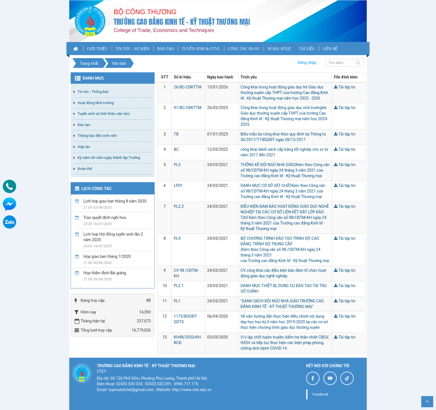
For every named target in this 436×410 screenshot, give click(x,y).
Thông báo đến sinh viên (97, 136)
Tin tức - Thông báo (93, 92)
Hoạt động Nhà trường (95, 103)
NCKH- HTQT (279, 49)
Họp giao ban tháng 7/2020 (107, 256)
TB (176, 134)
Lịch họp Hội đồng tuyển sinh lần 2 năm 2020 (113, 237)
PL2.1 (179, 285)
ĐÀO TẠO (165, 49)
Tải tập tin (345, 87)
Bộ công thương (145, 12)
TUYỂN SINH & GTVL (201, 49)
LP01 (178, 185)
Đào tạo (84, 125)
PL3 (177, 164)
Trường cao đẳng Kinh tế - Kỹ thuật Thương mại (182, 21)
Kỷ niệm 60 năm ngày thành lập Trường (109, 157)
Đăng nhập (307, 62)
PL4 (177, 238)
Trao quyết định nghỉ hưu (104, 217)
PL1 (177, 301)
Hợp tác (84, 147)
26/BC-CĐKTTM (188, 87)
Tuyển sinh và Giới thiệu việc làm (104, 114)
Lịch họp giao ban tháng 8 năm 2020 (114, 201)
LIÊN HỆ (330, 49)
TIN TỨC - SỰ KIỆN (132, 49)
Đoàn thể (85, 169)
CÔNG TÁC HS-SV (244, 49)
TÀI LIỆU (307, 49)
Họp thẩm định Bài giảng (104, 273)
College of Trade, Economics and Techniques (164, 30)
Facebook (320, 394)
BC (176, 149)
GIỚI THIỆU (97, 49)
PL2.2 (179, 206)
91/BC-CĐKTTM (188, 107)
